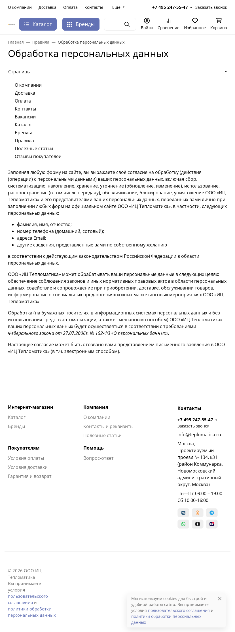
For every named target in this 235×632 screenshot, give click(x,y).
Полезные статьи (34, 148)
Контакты (93, 7)
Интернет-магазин (30, 407)
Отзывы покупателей (38, 156)
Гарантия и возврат (30, 476)
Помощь (93, 448)
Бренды (81, 24)
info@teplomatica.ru (199, 434)
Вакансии (25, 117)
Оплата (70, 7)
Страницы (19, 72)
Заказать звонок (211, 7)
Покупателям (24, 448)
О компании (20, 7)
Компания (95, 407)
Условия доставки (28, 467)
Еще (116, 7)
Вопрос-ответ (98, 458)
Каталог (23, 125)
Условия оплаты (26, 458)
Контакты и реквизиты (108, 426)
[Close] (219, 598)
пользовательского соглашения (179, 610)
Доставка (47, 7)
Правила (24, 140)
